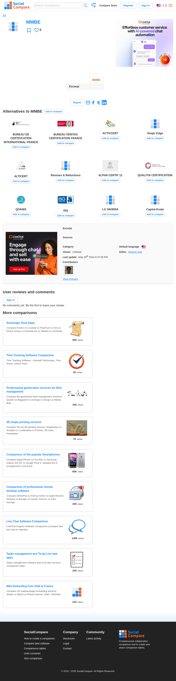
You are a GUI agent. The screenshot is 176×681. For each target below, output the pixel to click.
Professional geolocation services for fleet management (34, 389)
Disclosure (69, 638)
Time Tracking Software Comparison (30, 355)
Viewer (67, 252)
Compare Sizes (108, 5)
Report (77, 102)
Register (128, 5)
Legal (66, 643)
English (159, 5)
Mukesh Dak (135, 252)
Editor (122, 252)
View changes (70, 279)
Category (68, 246)
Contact (67, 648)
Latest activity (93, 638)
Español (171, 5)
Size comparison (33, 658)
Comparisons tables (35, 648)
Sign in (145, 5)
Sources (68, 237)
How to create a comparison (39, 638)
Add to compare (53, 111)
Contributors (70, 262)
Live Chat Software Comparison (27, 521)
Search (85, 5)
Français (165, 5)
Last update (70, 257)
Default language (129, 246)
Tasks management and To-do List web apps (31, 555)
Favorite (29, 30)
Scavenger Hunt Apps (20, 322)
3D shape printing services (23, 422)
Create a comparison (93, 6)
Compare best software (37, 643)
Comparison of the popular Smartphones (33, 454)
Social (135, 634)
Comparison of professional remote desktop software (29, 488)
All (4, 15)
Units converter (32, 653)
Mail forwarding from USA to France (29, 586)
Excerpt (67, 228)
